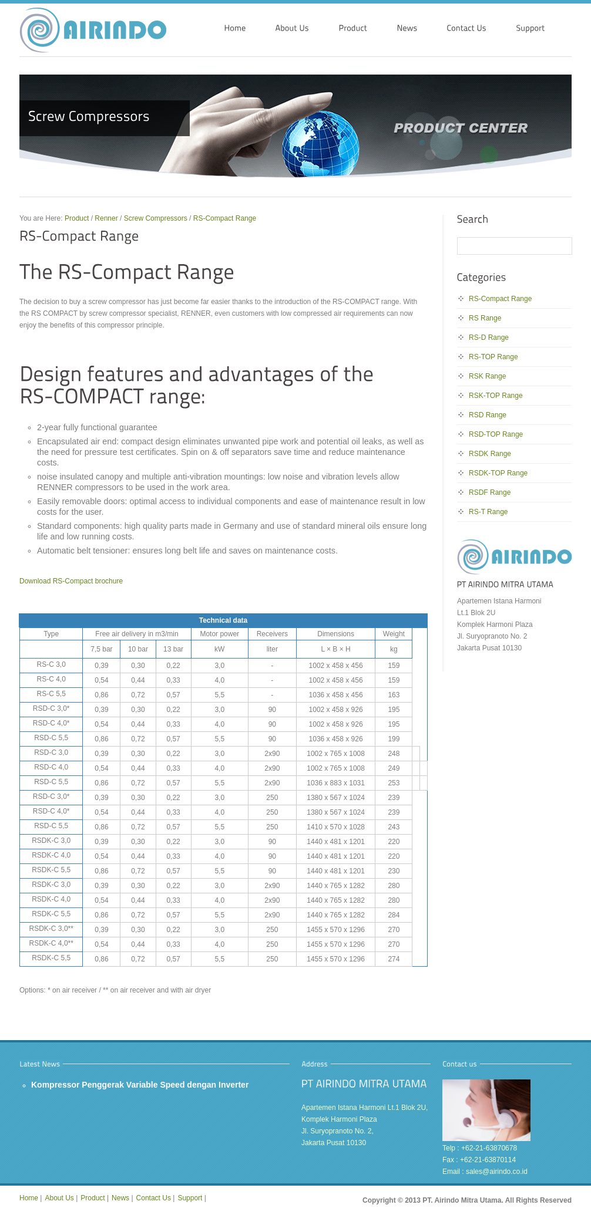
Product (77, 218)
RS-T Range (488, 512)
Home (28, 1198)
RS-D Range (489, 337)
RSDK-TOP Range (498, 473)
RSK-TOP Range (496, 396)
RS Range (485, 318)
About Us (59, 1198)
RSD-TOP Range (496, 434)
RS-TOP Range (493, 357)
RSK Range (487, 376)
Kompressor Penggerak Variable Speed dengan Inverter (140, 1084)
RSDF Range (490, 492)
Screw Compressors (155, 218)
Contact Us (153, 1198)
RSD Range (487, 415)
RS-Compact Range (224, 218)
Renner (106, 218)
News (120, 1198)
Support (189, 1198)
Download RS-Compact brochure (71, 581)
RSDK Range (490, 454)
